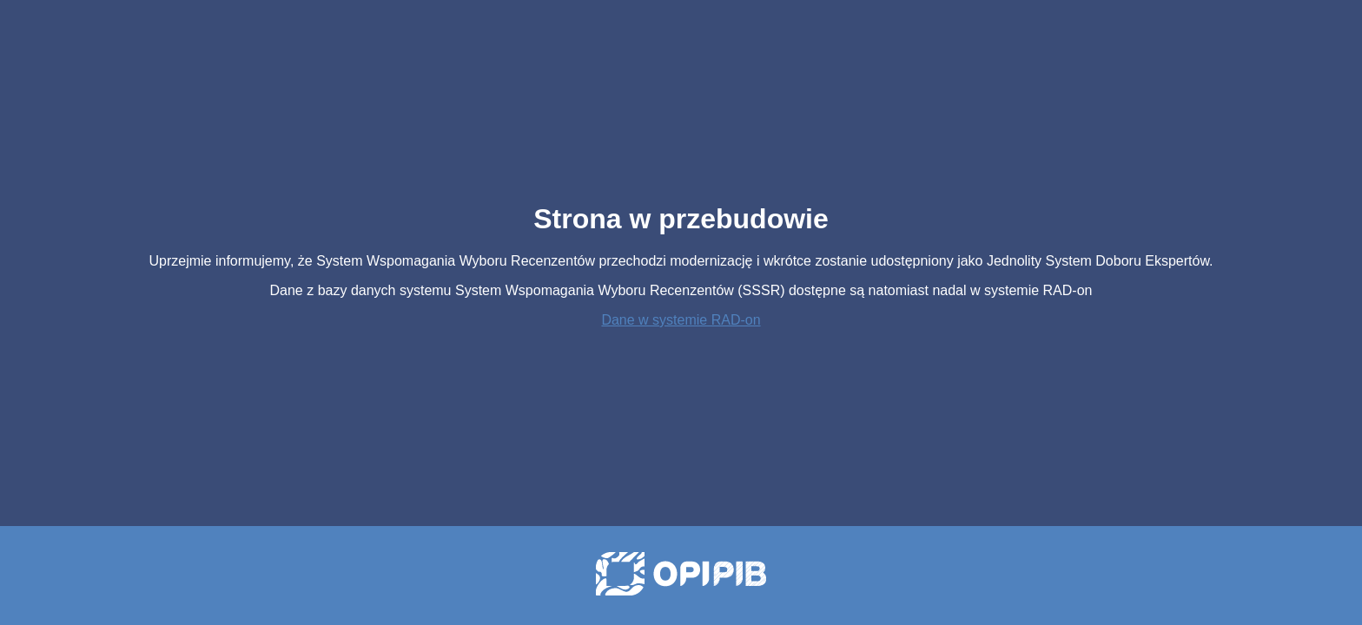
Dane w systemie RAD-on (680, 319)
